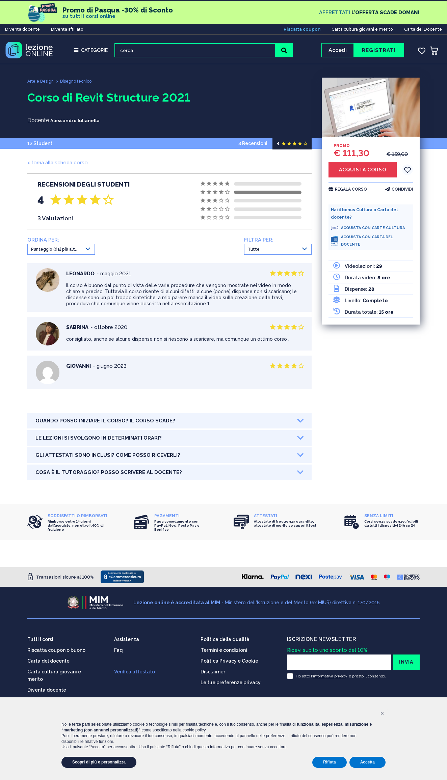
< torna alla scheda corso (57, 165)
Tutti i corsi (40, 637)
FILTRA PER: (258, 242)
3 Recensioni (275, 145)
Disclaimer (213, 669)
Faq (118, 647)
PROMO (342, 148)
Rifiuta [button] (329, 762)
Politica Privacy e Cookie (229, 658)
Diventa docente (22, 28)
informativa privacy (330, 673)
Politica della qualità (225, 637)
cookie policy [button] (194, 730)
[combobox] (61, 252)
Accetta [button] (367, 762)
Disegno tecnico (80, 83)
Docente (38, 122)
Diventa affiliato (67, 28)
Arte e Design (41, 83)
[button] (382, 713)
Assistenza (126, 637)
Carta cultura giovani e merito (362, 28)
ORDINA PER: (43, 242)
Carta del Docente (423, 28)
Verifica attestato (134, 669)
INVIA (406, 659)
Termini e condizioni (224, 647)
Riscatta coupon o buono (56, 647)
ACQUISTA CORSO (362, 172)
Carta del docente (48, 658)
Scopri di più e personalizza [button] (99, 762)
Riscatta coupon (302, 28)
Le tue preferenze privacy (231, 680)
